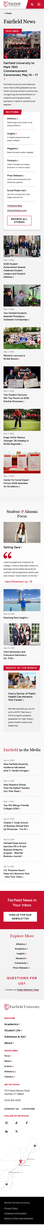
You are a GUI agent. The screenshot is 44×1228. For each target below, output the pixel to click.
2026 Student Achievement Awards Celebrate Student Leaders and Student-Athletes (15, 270)
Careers (8, 1076)
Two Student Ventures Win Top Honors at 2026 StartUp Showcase (16, 398)
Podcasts (12, 160)
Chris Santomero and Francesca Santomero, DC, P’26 (15, 655)
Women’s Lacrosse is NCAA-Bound (14, 357)
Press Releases (14, 175)
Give (7, 1055)
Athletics (11, 118)
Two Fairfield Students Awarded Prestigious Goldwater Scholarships (16, 316)
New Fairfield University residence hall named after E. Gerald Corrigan (16, 767)
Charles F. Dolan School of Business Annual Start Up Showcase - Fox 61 (16, 826)
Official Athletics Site (17, 210)
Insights (11, 133)
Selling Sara (12, 547)
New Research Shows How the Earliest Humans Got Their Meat (17, 788)
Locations (28, 1109)
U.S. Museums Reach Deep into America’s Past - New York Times (16, 873)
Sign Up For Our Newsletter (20, 916)
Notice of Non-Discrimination (18, 1218)
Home (8, 13)
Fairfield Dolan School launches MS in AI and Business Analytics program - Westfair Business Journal (15, 850)
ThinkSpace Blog (14, 206)
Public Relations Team (28, 989)
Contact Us (11, 1109)
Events (8, 1066)
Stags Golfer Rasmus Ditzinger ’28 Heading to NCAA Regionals (16, 440)
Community (21, 963)
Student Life (12, 1030)
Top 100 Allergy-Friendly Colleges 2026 (16, 807)
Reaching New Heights (15, 617)
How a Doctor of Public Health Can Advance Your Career (22, 696)
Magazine (12, 148)
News (7, 1061)
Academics (20, 948)
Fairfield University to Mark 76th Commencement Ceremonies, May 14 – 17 (21, 69)
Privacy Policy (11, 1208)
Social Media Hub (16, 190)
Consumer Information (15, 1213)
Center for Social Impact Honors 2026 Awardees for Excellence (16, 483)
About (8, 1043)
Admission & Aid (14, 1036)
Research (20, 958)
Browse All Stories (19, 220)
